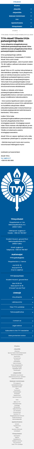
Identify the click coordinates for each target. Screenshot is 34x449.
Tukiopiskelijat (17, 392)
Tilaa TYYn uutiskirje (17, 307)
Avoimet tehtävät (17, 429)
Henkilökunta (17, 439)
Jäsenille (17, 349)
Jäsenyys (17, 351)
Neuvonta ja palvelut (17, 354)
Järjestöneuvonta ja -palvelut (17, 376)
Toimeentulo (17, 358)
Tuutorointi (17, 390)
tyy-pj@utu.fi (6, 158)
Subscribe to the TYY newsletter (17, 331)
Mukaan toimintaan (17, 381)
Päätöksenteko (17, 403)
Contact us (17, 321)
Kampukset (17, 407)
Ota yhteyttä (17, 297)
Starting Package (17, 367)
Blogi (17, 427)
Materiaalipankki (17, 419)
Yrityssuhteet (17, 412)
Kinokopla (17, 393)
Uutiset (17, 424)
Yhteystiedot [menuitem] (17, 26)
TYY (17, 400)
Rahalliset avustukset (17, 375)
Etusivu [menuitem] (17, 6)
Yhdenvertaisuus (17, 417)
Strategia (17, 405)
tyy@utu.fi (21, 231)
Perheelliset (17, 361)
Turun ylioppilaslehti (17, 365)
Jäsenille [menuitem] (17, 9)
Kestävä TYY (17, 414)
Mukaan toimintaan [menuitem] (17, 16)
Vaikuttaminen (17, 409)
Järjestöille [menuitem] (17, 12)
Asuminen (17, 360)
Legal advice (17, 326)
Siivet (17, 388)
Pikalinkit (17, 2)
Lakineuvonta (17, 302)
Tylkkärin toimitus (17, 441)
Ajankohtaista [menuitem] (17, 23)
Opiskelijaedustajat (17, 385)
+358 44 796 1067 (20, 233)
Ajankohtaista (17, 422)
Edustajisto (17, 436)
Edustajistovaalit (17, 386)
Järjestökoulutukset (17, 378)
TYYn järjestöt (17, 383)
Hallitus (17, 437)
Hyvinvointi (17, 356)
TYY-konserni (17, 410)
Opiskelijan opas (17, 368)
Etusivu (15, 31)
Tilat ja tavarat (17, 363)
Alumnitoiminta (17, 397)
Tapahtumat (17, 395)
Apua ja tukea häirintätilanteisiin (17, 353)
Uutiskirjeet (17, 431)
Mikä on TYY (17, 402)
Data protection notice (17, 336)
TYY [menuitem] (17, 19)
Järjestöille (17, 373)
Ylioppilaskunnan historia (17, 416)
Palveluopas (17, 370)
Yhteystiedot (17, 434)
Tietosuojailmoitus (17, 312)
